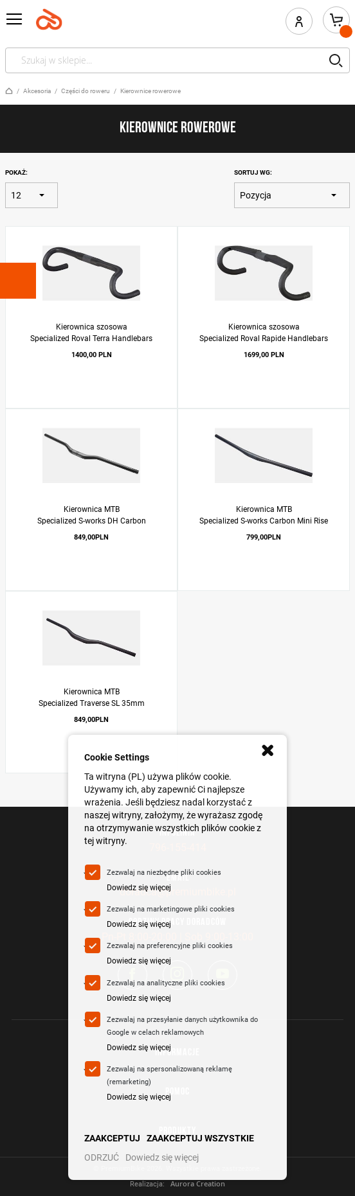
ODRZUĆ (101, 1157)
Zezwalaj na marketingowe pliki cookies (171, 909)
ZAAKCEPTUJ (112, 1138)
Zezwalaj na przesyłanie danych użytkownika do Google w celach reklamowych (182, 1026)
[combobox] (177, 60)
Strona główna (9, 90)
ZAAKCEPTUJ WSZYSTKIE (200, 1138)
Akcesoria (37, 90)
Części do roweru (85, 90)
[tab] (18, 280)
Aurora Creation (197, 1183)
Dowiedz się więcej (139, 887)
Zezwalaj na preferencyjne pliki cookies (170, 946)
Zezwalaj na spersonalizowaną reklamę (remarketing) (169, 1075)
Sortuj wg (252, 172)
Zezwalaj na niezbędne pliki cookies (164, 872)
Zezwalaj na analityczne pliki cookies (166, 983)
